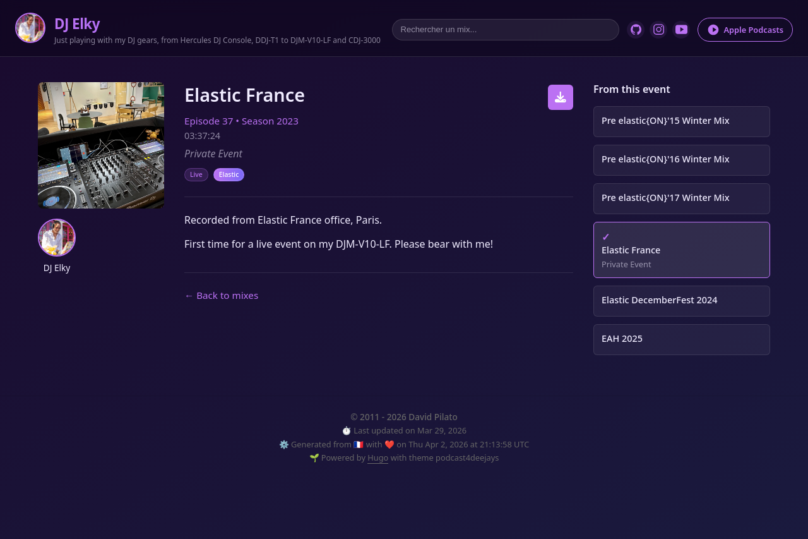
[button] (57, 238)
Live (196, 174)
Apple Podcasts (745, 29)
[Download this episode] (560, 97)
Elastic (229, 174)
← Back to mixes (221, 295)
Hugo (377, 457)
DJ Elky (77, 23)
